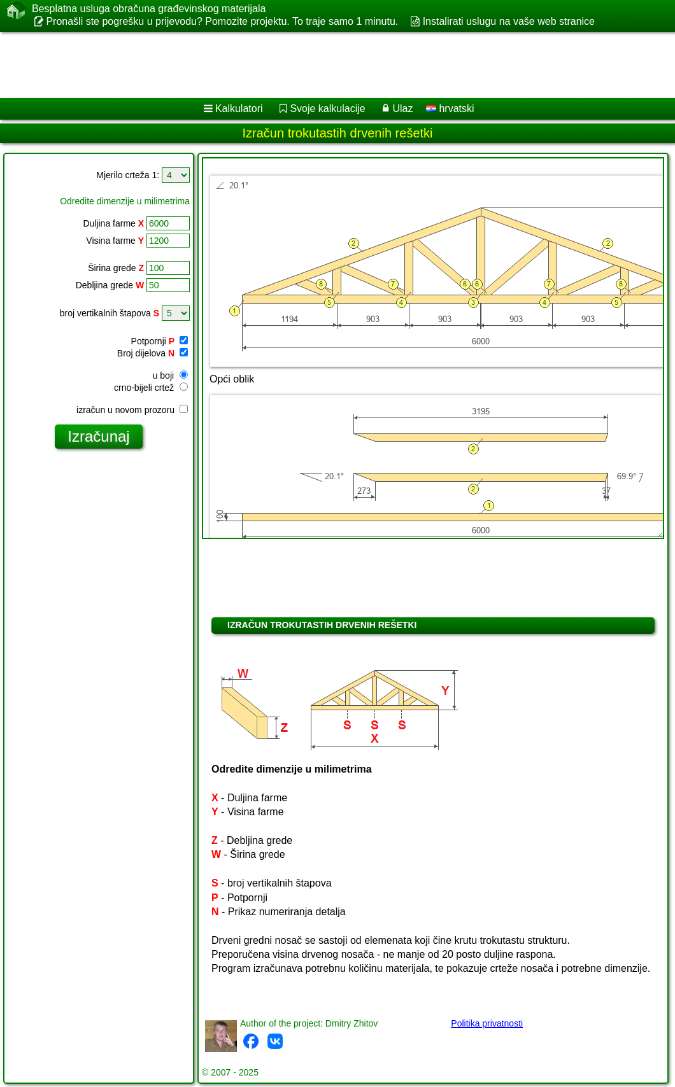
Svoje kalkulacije (327, 108)
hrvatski (450, 108)
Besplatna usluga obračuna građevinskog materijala (149, 9)
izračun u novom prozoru (132, 410)
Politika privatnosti (487, 1023)
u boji (170, 375)
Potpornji (159, 341)
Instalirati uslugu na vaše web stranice (509, 21)
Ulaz (402, 108)
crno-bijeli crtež (151, 387)
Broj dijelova (152, 353)
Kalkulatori (239, 108)
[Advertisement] (325, 65)
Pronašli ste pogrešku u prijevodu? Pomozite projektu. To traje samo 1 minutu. (222, 21)
